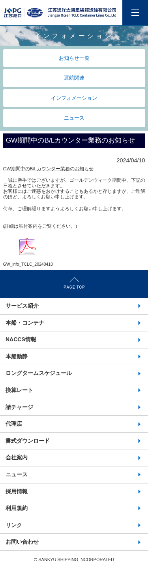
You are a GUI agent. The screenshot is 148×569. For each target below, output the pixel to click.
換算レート (19, 390)
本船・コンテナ (25, 323)
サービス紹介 (22, 306)
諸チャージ (19, 407)
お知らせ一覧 (74, 58)
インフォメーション (74, 98)
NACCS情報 (21, 339)
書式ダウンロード (28, 441)
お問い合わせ (22, 542)
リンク (14, 525)
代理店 (14, 424)
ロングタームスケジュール (39, 373)
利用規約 (17, 508)
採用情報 (17, 491)
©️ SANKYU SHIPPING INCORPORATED (74, 559)
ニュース (74, 118)
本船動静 (17, 356)
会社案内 (17, 457)
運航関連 (74, 78)
